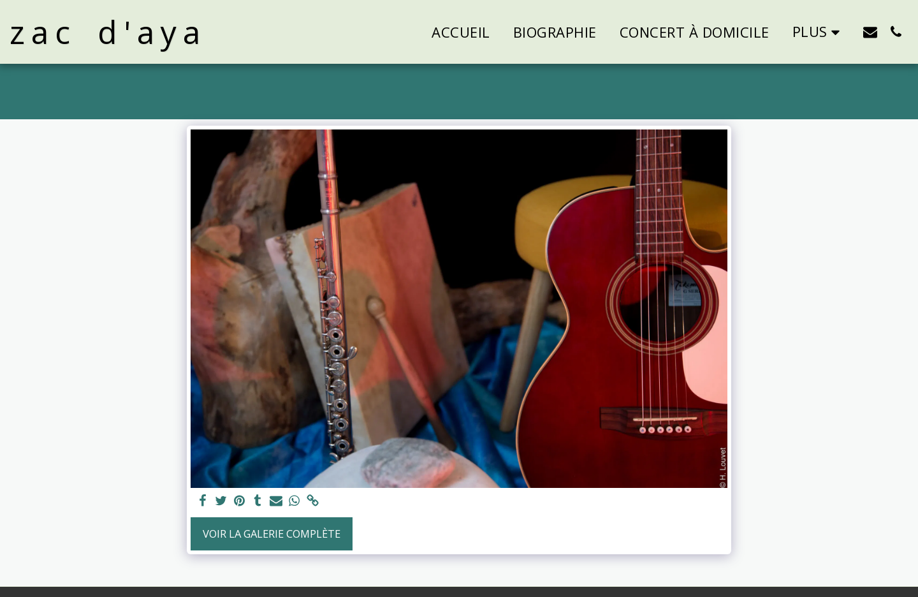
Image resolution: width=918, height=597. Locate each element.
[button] (870, 31)
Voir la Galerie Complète (271, 533)
